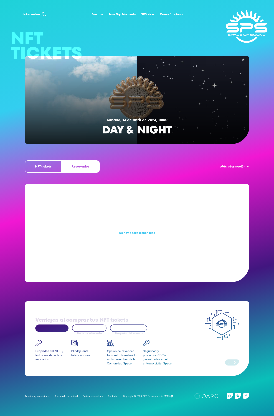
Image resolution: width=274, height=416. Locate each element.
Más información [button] (232, 166)
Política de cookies (93, 396)
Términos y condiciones (37, 396)
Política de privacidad (66, 396)
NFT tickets (43, 166)
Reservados (80, 166)
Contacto (113, 396)
